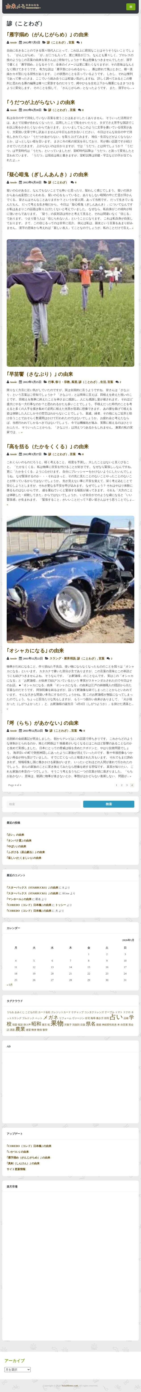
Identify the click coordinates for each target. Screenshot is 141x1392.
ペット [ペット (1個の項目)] (38, 1018)
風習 (74, 382)
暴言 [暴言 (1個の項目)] (44, 1025)
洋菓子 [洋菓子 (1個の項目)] (68, 1025)
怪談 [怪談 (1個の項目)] (20, 1025)
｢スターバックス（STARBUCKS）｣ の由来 (32, 887)
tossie (13, 42)
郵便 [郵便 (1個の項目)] (33, 1030)
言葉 (71, 42)
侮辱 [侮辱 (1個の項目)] (93, 1018)
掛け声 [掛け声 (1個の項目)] (27, 1025)
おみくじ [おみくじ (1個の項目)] (20, 1012)
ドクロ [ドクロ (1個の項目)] (127, 1012)
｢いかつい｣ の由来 (18, 1151)
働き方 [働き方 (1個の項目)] (100, 1018)
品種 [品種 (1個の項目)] (126, 1018)
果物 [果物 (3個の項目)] (57, 1023)
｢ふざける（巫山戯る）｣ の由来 (26, 852)
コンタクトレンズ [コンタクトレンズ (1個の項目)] (94, 1012)
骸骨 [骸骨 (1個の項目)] (45, 1030)
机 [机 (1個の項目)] (49, 1025)
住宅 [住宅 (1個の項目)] (87, 1018)
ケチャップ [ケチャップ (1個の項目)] (77, 1012)
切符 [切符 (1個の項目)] (106, 1018)
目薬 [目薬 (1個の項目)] (82, 1025)
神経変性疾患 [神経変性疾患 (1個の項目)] (109, 1025)
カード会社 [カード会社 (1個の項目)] (44, 1012)
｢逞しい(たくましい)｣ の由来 (24, 858)
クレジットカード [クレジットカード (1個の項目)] (61, 1012)
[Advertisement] (70, 1087)
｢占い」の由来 (15, 834)
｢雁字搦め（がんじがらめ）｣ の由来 (47, 34)
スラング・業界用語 (63, 658)
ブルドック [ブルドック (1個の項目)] (28, 1018)
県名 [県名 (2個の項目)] (91, 1024)
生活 (103, 382)
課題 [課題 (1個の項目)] (12, 1030)
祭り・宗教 (62, 382)
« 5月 (10, 984)
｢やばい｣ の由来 (16, 846)
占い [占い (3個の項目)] (116, 1016)
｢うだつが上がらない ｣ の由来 (41, 102)
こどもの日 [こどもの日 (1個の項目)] (31, 1012)
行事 (51, 382)
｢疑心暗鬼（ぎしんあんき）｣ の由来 (47, 174)
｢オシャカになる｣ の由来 (35, 650)
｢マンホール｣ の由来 (19, 899)
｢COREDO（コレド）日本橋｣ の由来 (29, 905)
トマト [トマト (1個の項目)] (118, 1012)
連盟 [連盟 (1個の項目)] (28, 1030)
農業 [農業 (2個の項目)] (20, 1029)
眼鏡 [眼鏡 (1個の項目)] (98, 1025)
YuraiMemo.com (70, 1385)
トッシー (60, 905)
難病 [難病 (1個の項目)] (39, 1030)
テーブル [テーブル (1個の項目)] (109, 1012)
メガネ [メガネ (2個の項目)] (50, 1017)
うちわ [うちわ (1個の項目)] (10, 1012)
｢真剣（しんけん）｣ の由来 (23, 1163)
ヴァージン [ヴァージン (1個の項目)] (78, 1018)
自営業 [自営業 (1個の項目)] (124, 1025)
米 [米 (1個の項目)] (118, 1025)
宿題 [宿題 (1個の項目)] (14, 1025)
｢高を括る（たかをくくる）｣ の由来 (48, 446)
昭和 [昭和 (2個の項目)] (36, 1024)
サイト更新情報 (16, 1169)
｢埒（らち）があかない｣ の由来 (43, 723)
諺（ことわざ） (57, 42)
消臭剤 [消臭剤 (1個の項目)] (76, 1025)
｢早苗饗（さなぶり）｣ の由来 (40, 374)
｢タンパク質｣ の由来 (19, 840)
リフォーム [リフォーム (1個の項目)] (65, 1018)
